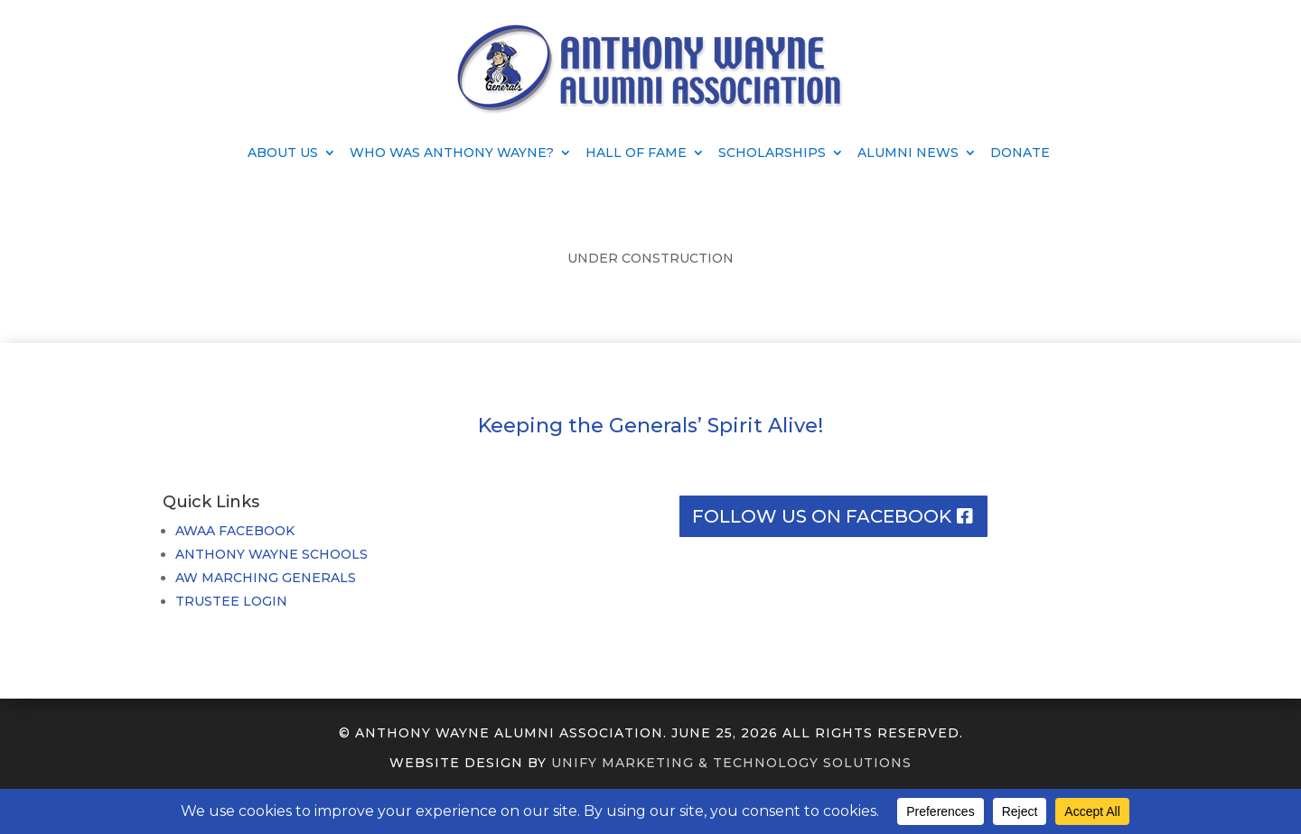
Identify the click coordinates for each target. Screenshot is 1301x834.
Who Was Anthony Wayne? (452, 153)
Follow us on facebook (821, 516)
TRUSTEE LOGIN (231, 601)
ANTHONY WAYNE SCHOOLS (271, 554)
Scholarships (772, 153)
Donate (1020, 153)
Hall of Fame (636, 153)
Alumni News (908, 153)
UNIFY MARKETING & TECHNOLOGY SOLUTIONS (731, 763)
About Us (283, 153)
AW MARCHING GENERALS (265, 578)
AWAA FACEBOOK (235, 531)
